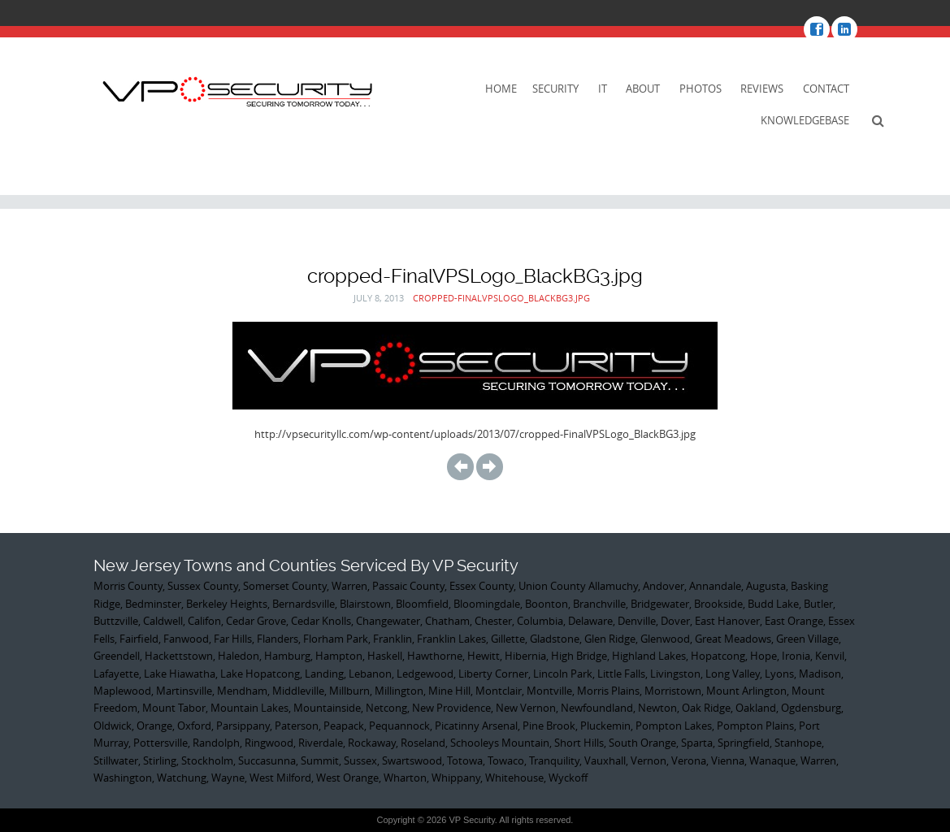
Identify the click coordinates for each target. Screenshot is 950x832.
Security (555, 88)
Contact (826, 88)
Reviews (761, 88)
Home (501, 88)
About (643, 88)
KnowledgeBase (805, 120)
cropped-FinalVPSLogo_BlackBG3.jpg (501, 298)
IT (602, 88)
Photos (700, 88)
